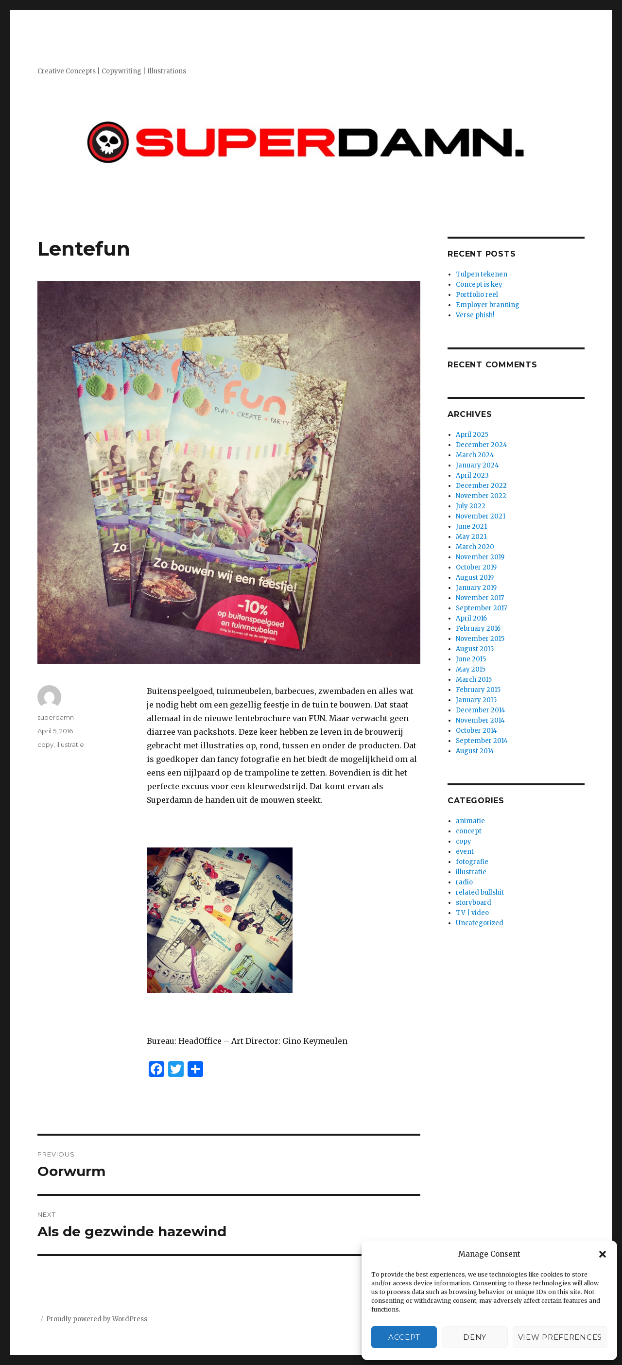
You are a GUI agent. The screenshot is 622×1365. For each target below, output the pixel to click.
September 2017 (481, 608)
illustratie (70, 744)
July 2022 (470, 506)
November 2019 (480, 557)
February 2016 (478, 628)
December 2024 (481, 445)
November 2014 (480, 720)
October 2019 (476, 567)
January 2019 (476, 588)
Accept (404, 1337)
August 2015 (475, 649)
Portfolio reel (477, 295)
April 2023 (472, 475)
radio (464, 882)
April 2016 (471, 618)
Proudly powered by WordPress (96, 1319)
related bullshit (480, 892)
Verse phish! (475, 315)
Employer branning (487, 305)
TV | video (472, 913)
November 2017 (480, 598)
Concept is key (479, 284)
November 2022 (481, 496)
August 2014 (475, 751)
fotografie (472, 862)
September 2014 (482, 741)
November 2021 (480, 516)
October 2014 (476, 730)
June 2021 (471, 526)
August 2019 (475, 577)
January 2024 (477, 465)
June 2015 (471, 659)
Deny (474, 1337)
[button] (602, 1254)
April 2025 (472, 435)
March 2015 (474, 679)
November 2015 (480, 639)
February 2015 (478, 690)
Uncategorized (479, 923)
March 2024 (475, 455)
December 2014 (480, 710)
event (465, 851)
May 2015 (470, 669)
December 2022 (481, 486)
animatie (470, 821)
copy (45, 744)
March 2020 (475, 547)
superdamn (55, 717)
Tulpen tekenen (481, 274)
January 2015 (476, 700)
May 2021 (471, 537)
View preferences (560, 1337)
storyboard (473, 902)
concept (469, 831)
